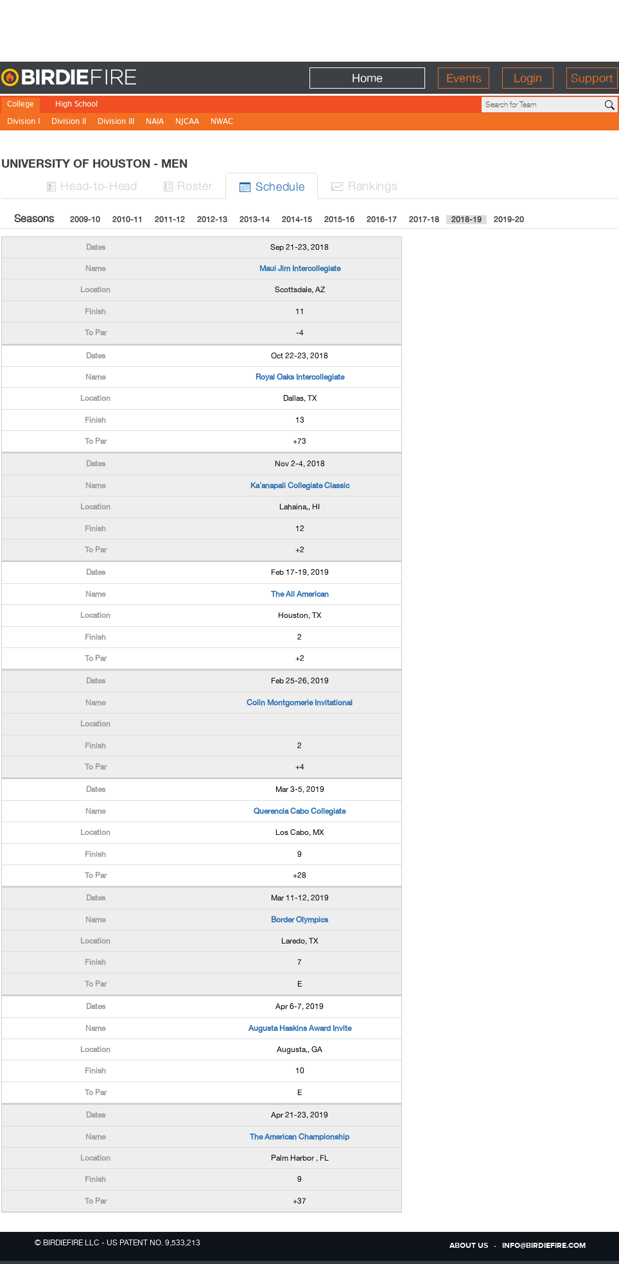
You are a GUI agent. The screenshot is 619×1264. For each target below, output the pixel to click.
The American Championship (299, 1136)
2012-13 (212, 219)
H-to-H (91, 185)
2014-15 (297, 219)
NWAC (222, 122)
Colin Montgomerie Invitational (300, 702)
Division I (23, 122)
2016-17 (382, 219)
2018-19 (466, 219)
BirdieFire (94, 78)
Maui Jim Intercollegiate (299, 268)
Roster (188, 185)
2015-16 (339, 219)
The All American (300, 594)
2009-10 (85, 219)
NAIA (155, 122)
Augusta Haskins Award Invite (299, 1028)
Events (464, 78)
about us (468, 1246)
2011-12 (170, 219)
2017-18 (424, 219)
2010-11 (127, 219)
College (20, 105)
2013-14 (255, 219)
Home (367, 78)
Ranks (364, 185)
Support (592, 78)
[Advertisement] (309, 29)
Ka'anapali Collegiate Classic (299, 485)
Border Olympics (299, 919)
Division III (116, 122)
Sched (271, 186)
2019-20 (509, 219)
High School (76, 105)
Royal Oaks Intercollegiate (300, 377)
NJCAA (187, 122)
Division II (68, 122)
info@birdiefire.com (544, 1246)
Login (528, 78)
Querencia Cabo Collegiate (299, 811)
